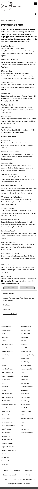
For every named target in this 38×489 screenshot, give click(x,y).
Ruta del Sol (24, 337)
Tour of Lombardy (7, 461)
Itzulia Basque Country (27, 355)
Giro (22, 425)
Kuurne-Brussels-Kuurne (9, 408)
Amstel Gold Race (7, 440)
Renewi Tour (24, 379)
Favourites (11, 288)
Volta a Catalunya (26, 351)
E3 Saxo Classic (6, 418)
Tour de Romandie (26, 365)
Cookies (28, 475)
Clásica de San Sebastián (9, 450)
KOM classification (7, 344)
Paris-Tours (5, 464)
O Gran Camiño (25, 358)
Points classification (7, 348)
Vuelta (22, 422)
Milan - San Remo (7, 415)
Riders (3, 334)
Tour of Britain (25, 383)
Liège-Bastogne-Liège (8, 447)
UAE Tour (23, 341)
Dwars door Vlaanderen (8, 425)
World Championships (27, 387)
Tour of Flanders (6, 429)
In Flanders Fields (7, 422)
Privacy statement (9, 475)
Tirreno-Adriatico (25, 348)
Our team (28, 470)
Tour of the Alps (25, 362)
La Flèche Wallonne (7, 443)
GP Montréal (5, 457)
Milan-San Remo (25, 397)
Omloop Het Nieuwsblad (9, 404)
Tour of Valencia (25, 330)
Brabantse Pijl (6, 436)
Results (4, 341)
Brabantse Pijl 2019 (10, 314)
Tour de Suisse (25, 376)
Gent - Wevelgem (26, 401)
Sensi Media (26, 484)
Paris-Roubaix (6, 432)
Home (2, 20)
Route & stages (6, 330)
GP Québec (5, 454)
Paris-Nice (24, 344)
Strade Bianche (6, 411)
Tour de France (25, 429)
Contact (5, 479)
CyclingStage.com (12, 6)
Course (27, 288)
